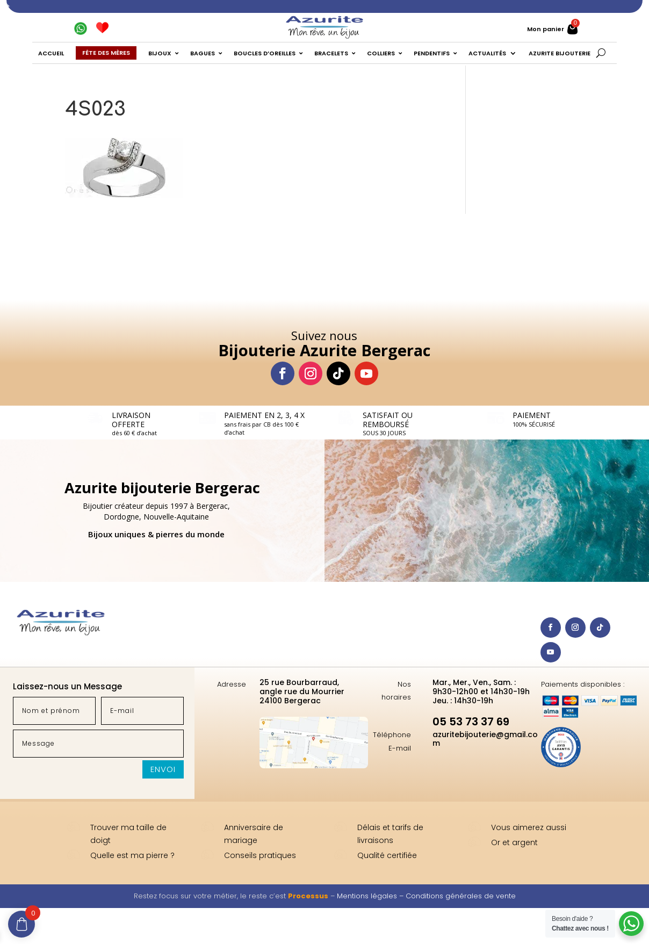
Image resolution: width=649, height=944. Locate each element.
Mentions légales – (371, 896)
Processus (308, 896)
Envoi (163, 769)
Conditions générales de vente (461, 896)
